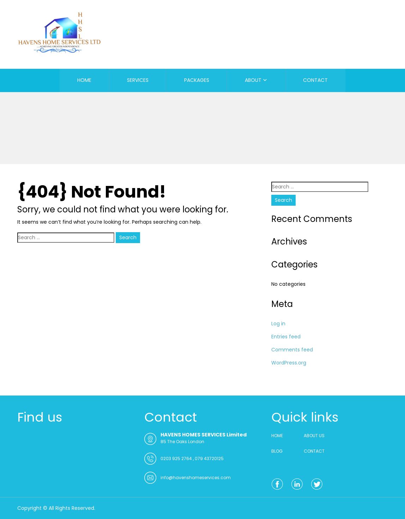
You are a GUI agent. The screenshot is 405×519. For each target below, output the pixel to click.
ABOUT (253, 80)
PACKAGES (196, 80)
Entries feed (286, 336)
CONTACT (315, 80)
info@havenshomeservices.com (196, 478)
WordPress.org (288, 362)
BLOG (277, 451)
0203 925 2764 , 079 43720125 (192, 458)
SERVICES (138, 80)
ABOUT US (314, 436)
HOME (84, 80)
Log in (278, 323)
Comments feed (292, 349)
